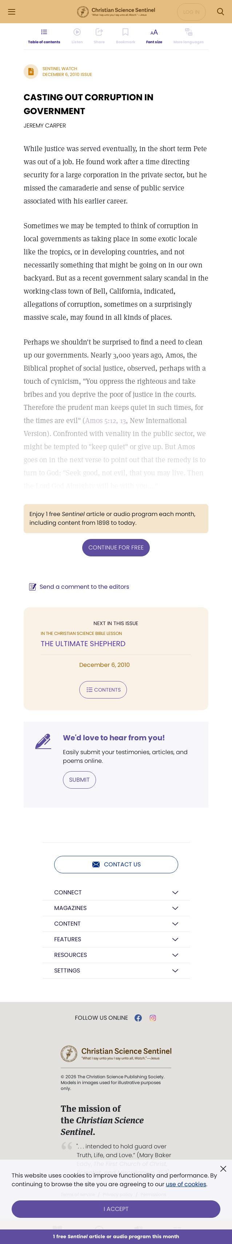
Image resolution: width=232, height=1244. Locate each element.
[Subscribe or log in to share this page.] (99, 36)
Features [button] (67, 939)
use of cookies (186, 1184)
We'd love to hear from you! (114, 737)
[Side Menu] (11, 12)
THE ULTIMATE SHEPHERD (83, 644)
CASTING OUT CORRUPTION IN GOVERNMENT (88, 104)
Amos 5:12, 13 (105, 420)
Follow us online (101, 1018)
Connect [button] (68, 892)
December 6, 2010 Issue (67, 74)
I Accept (116, 1209)
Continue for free (116, 547)
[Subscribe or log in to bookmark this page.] (126, 36)
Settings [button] (67, 970)
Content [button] (67, 923)
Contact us (116, 864)
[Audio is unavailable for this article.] (77, 36)
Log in (191, 12)
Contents (103, 689)
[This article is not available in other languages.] (188, 36)
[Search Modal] (220, 12)
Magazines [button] (70, 908)
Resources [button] (70, 955)
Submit (79, 780)
